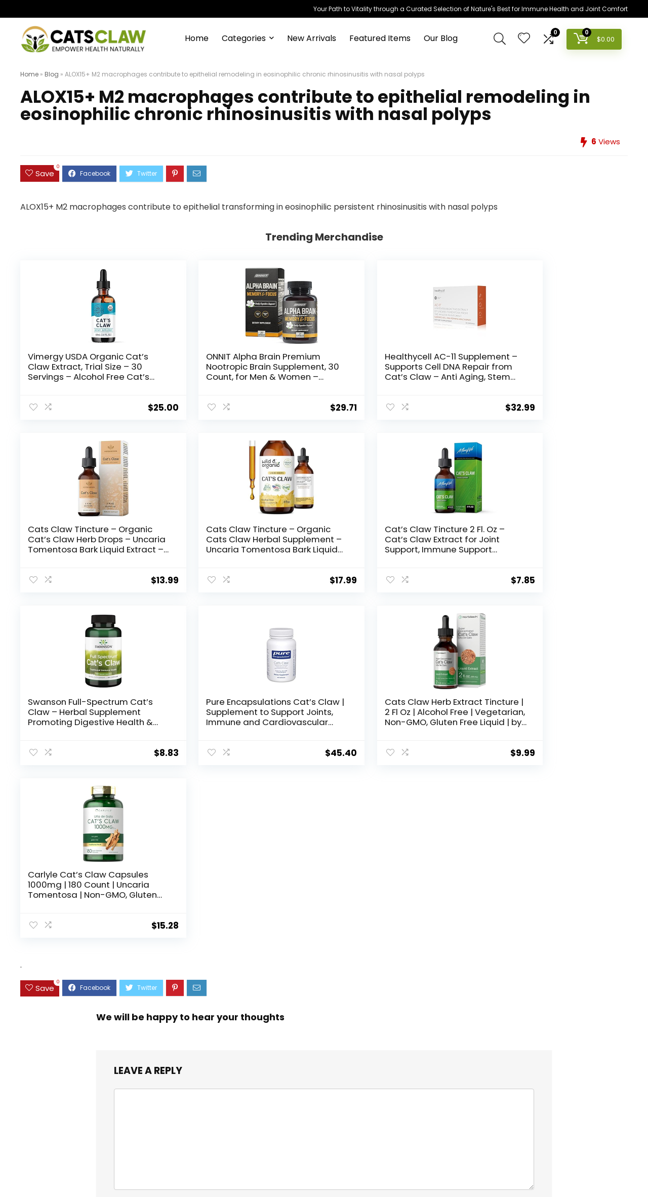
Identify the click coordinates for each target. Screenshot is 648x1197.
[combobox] (324, 1029)
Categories (244, 38)
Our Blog (441, 38)
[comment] (324, 794)
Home (197, 38)
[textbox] (323, 1030)
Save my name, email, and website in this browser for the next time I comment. (275, 893)
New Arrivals (311, 38)
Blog (52, 74)
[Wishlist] (524, 38)
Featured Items (380, 38)
